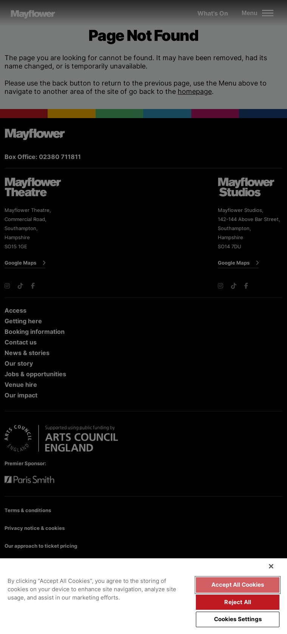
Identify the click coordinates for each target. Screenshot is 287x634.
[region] (143, 596)
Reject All (237, 602)
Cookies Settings (238, 619)
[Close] (271, 566)
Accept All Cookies (237, 584)
